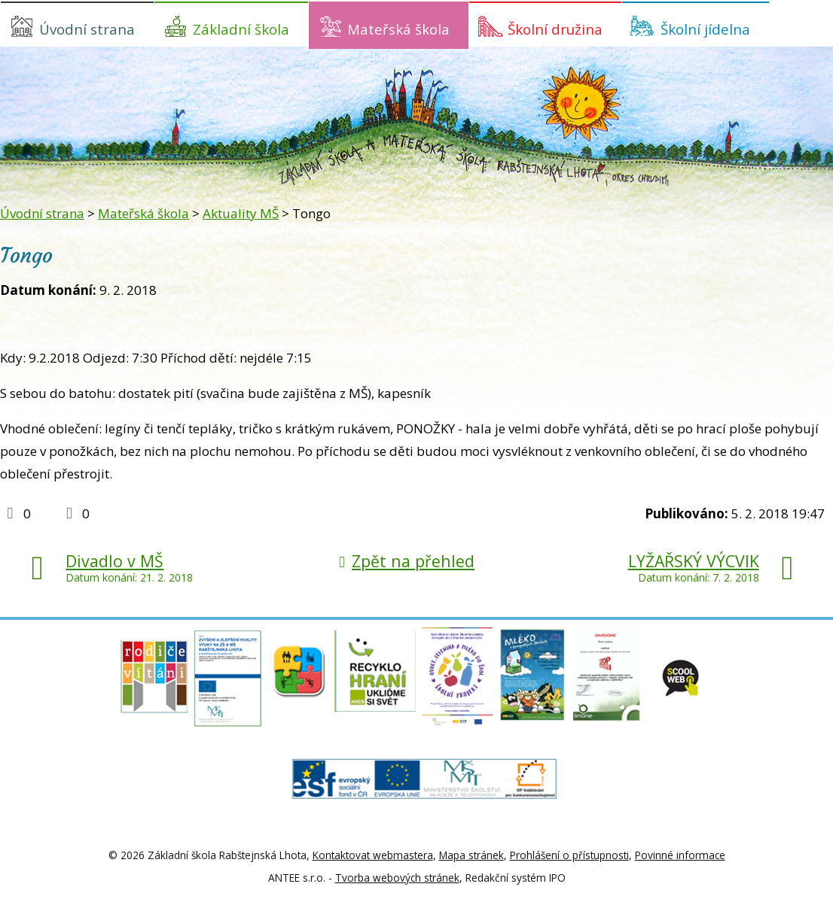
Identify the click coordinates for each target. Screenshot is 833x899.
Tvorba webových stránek (397, 877)
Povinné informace (680, 855)
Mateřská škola (398, 29)
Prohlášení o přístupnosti (569, 855)
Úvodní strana (87, 29)
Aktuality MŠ (241, 213)
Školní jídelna (705, 29)
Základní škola (241, 29)
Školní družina (555, 29)
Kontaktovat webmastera (373, 855)
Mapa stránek (471, 855)
